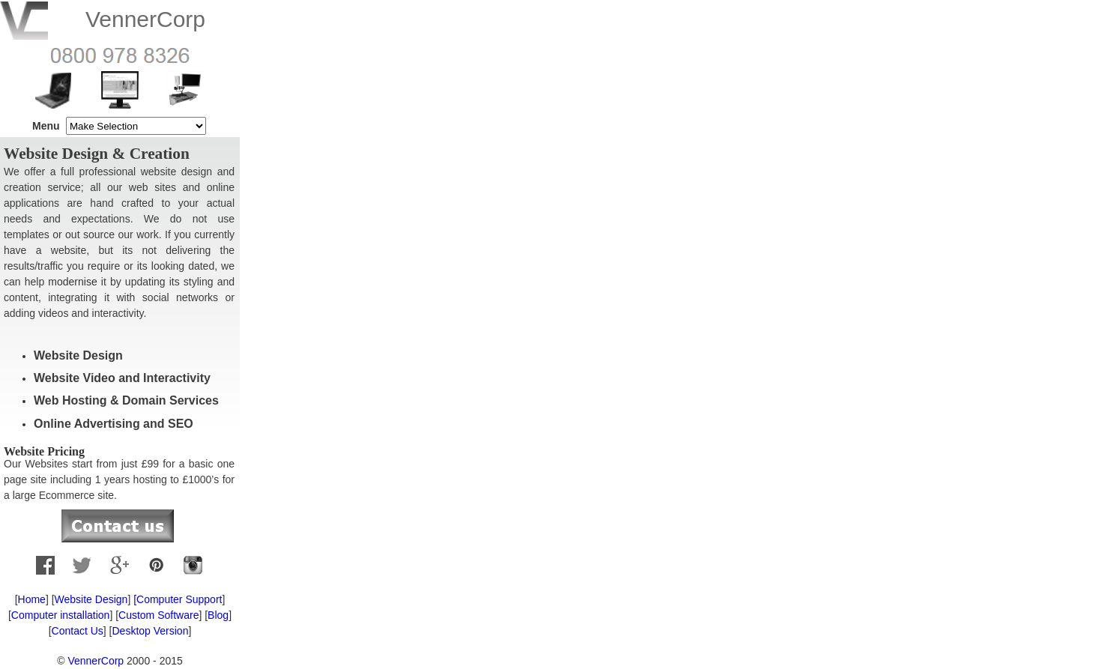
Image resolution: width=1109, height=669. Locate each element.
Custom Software (158, 615)
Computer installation (60, 615)
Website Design (91, 599)
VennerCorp (95, 661)
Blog (218, 615)
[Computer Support (176, 599)
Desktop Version (150, 631)
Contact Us (77, 631)
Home (32, 599)
